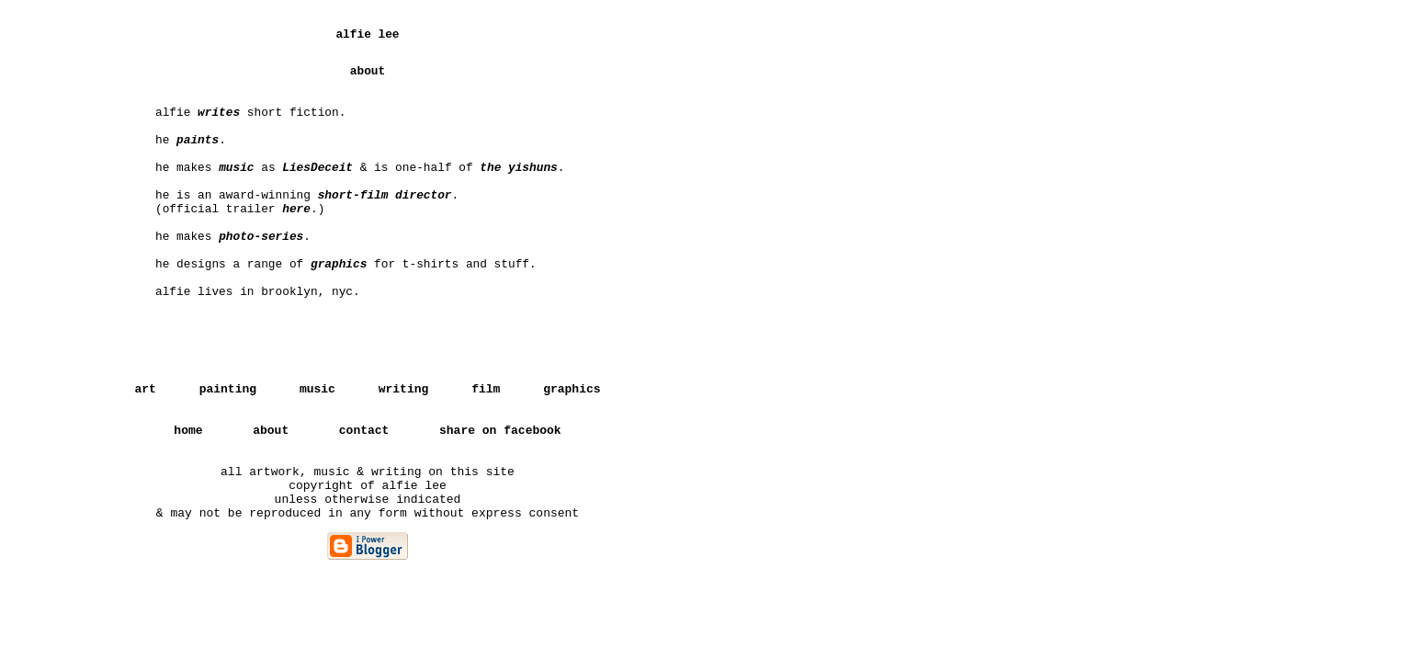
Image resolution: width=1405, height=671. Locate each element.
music (317, 389)
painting (227, 389)
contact (364, 431)
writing (404, 389)
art (144, 389)
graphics (571, 389)
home (188, 431)
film (485, 389)
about (271, 431)
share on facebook (500, 431)
